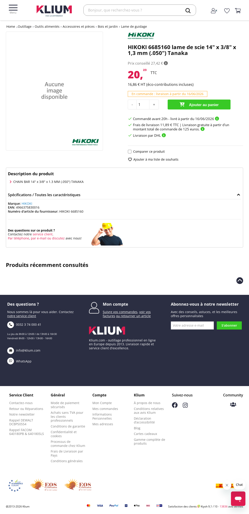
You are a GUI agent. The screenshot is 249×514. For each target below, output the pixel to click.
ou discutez (56, 238)
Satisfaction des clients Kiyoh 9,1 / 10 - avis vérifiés (205, 506)
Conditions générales (67, 461)
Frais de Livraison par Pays (67, 453)
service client (42, 234)
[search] (187, 10)
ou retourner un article (133, 316)
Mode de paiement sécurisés (65, 405)
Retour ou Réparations (26, 409)
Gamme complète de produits (149, 441)
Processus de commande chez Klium (68, 443)
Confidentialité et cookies (64, 434)
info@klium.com (23, 350)
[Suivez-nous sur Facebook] (175, 407)
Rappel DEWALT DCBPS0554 (21, 422)
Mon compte (115, 304)
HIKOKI (27, 203)
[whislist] (227, 11)
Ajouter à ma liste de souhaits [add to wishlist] (153, 159)
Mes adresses (102, 424)
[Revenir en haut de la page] (239, 280)
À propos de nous (147, 403)
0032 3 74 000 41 (24, 324)
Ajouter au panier (199, 104)
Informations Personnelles (102, 416)
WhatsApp (19, 361)
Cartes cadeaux (145, 434)
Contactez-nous (21, 403)
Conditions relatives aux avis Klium (149, 411)
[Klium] (54, 10)
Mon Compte (102, 403)
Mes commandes (105, 409)
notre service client (21, 316)
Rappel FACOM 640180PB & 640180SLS (26, 432)
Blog (137, 428)
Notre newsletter (22, 414)
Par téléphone (18, 238)
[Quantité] (143, 104)
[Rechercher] (140, 10)
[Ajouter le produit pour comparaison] (130, 152)
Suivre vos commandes (120, 312)
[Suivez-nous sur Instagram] (185, 406)
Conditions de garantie (68, 426)
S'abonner (229, 325)
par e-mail (38, 238)
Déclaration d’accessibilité (144, 420)
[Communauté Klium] (233, 404)
